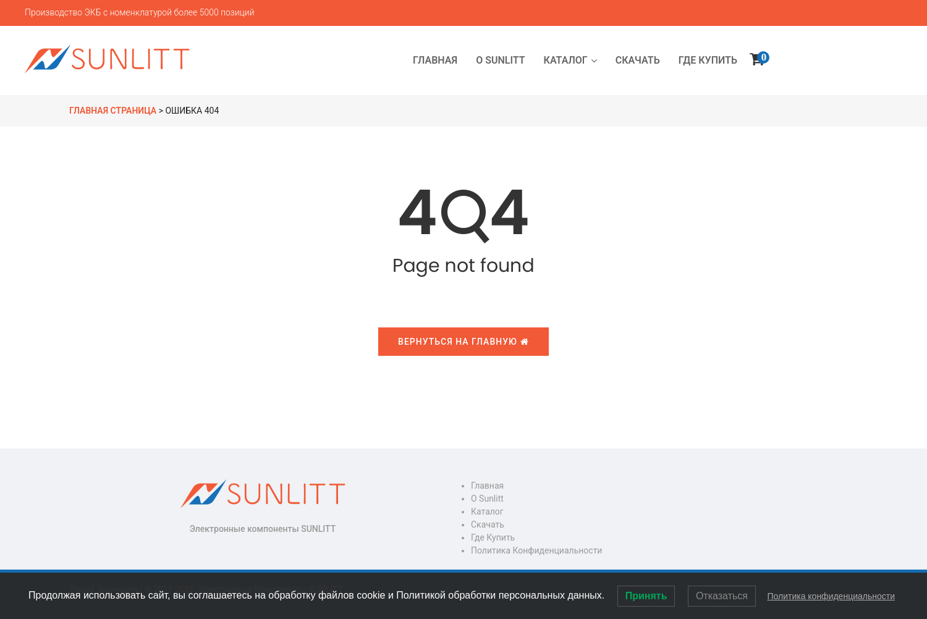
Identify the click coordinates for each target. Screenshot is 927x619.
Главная (487, 486)
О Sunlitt (487, 498)
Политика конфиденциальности (536, 550)
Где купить (493, 537)
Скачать (487, 524)
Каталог (487, 511)
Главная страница (112, 111)
